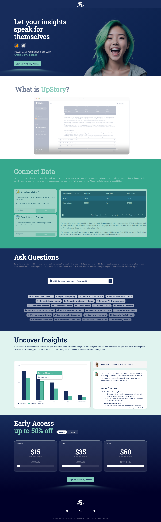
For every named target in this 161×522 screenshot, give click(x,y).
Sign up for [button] (27, 63)
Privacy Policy (91, 518)
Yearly (72, 432)
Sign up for (80, 479)
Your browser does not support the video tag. (74, 133)
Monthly (62, 432)
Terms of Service (102, 518)
